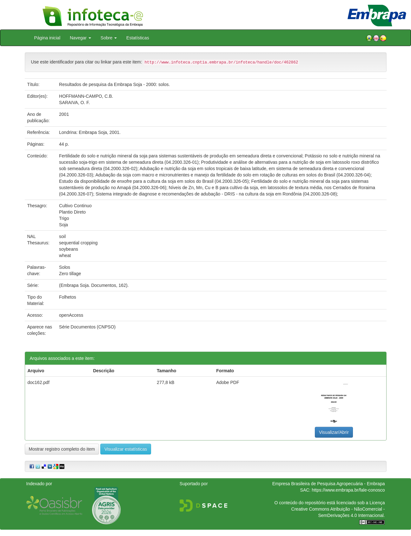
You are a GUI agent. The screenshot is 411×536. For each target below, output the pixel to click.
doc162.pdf (39, 382)
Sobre (109, 37)
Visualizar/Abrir (334, 432)
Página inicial (47, 37)
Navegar (80, 37)
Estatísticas (137, 37)
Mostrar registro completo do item (62, 449)
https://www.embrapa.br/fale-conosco (348, 490)
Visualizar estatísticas (125, 449)
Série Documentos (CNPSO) (87, 326)
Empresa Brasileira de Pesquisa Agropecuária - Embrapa (328, 483)
